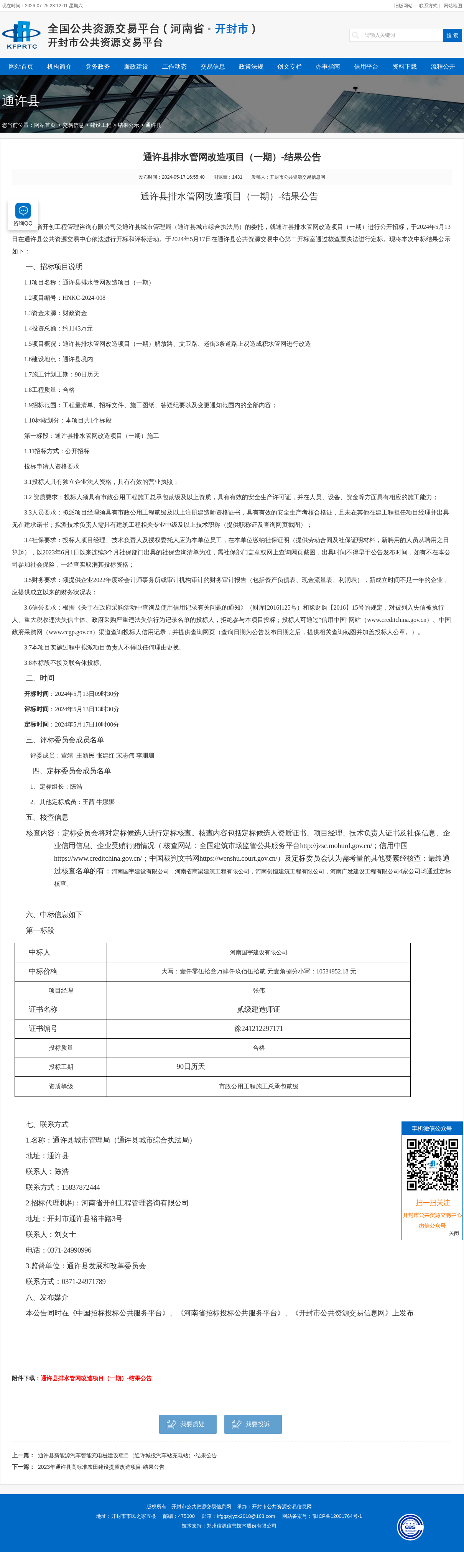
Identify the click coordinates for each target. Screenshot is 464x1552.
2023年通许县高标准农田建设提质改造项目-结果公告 (101, 1467)
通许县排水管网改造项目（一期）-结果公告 (96, 1378)
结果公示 (128, 125)
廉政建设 (136, 66)
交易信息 (213, 66)
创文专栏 (289, 66)
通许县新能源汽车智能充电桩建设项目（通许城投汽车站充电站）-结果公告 (127, 1455)
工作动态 (174, 66)
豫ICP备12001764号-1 (337, 1516)
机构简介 (59, 66)
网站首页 (21, 66)
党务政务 (98, 66)
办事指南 (328, 66)
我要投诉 (251, 1426)
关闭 (454, 1233)
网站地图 (453, 5)
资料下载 (404, 66)
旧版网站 (403, 5)
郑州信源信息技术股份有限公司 (241, 1526)
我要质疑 (186, 1426)
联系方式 (428, 5)
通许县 (153, 125)
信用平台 (366, 66)
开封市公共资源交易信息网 (201, 1506)
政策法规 (251, 66)
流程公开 (443, 66)
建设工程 (101, 125)
